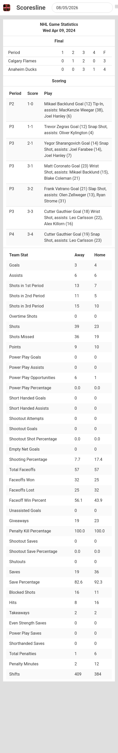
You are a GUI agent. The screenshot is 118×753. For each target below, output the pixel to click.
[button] (117, 6)
